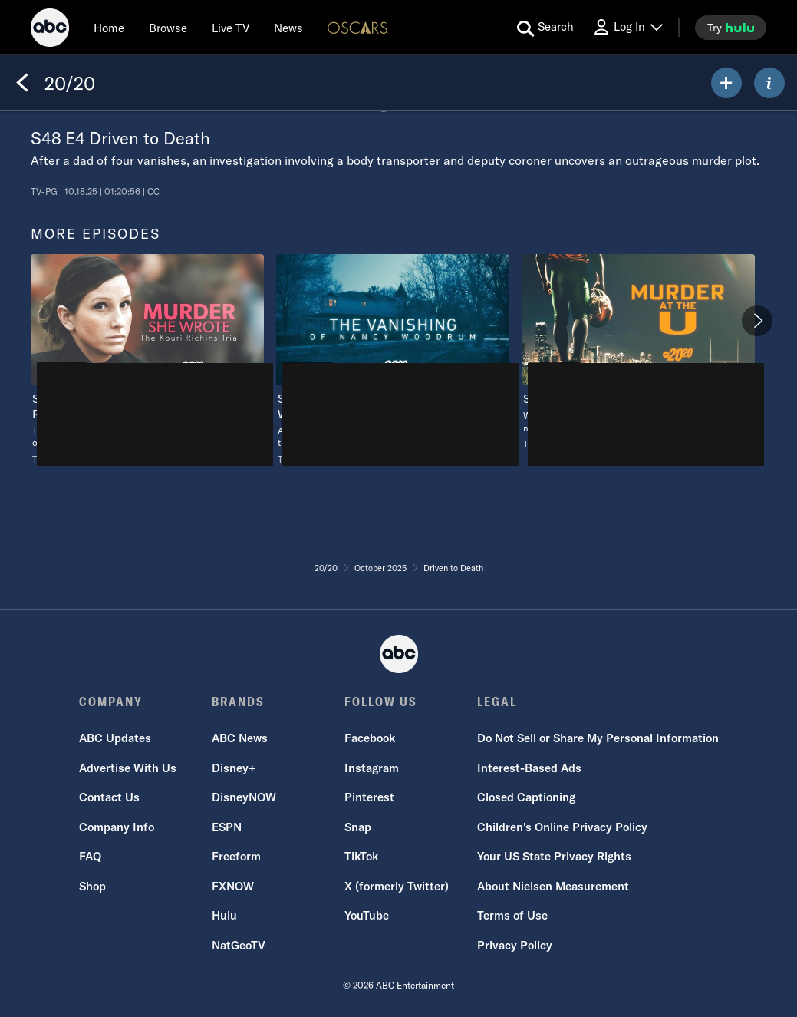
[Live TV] (230, 27)
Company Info (116, 827)
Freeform (236, 856)
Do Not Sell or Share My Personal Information (598, 738)
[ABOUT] (769, 83)
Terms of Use (512, 915)
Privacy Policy (514, 945)
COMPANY (111, 701)
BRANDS (238, 701)
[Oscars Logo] (358, 27)
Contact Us (109, 797)
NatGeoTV (238, 945)
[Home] (109, 27)
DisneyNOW (244, 797)
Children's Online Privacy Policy (562, 827)
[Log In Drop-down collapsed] (627, 27)
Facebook (369, 738)
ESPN (227, 827)
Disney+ (233, 768)
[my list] (726, 83)
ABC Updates (115, 738)
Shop (92, 886)
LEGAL (497, 701)
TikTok (361, 856)
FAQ (90, 856)
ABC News (240, 738)
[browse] (168, 27)
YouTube (366, 915)
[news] (288, 27)
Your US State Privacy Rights (554, 856)
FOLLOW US (380, 701)
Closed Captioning (526, 797)
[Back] (22, 83)
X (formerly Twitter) (396, 886)
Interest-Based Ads (529, 768)
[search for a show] (545, 27)
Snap (357, 827)
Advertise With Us (127, 768)
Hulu (224, 915)
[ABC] (50, 29)
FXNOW (233, 886)
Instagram (371, 768)
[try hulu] (730, 27)
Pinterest (369, 797)
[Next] (757, 320)
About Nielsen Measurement (553, 886)
